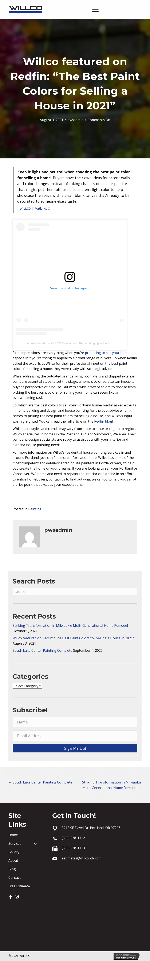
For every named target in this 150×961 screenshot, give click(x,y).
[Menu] (95, 9)
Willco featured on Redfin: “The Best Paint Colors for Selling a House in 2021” (73, 638)
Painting (35, 509)
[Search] (75, 591)
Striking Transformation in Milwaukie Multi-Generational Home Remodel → (112, 785)
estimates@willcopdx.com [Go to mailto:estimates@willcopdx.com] (82, 858)
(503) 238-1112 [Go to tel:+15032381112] (73, 838)
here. (93, 457)
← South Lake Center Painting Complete (40, 782)
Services (14, 843)
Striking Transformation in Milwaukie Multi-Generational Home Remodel (70, 625)
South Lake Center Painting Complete (42, 650)
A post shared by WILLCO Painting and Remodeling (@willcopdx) (69, 343)
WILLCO (25, 208)
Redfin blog (103, 421)
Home (13, 835)
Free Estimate (19, 886)
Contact (14, 877)
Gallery (13, 852)
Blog (12, 869)
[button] (10, 897)
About (13, 860)
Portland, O (42, 208)
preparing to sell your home (107, 352)
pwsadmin (75, 120)
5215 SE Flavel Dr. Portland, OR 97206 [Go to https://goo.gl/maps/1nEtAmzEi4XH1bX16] (91, 827)
